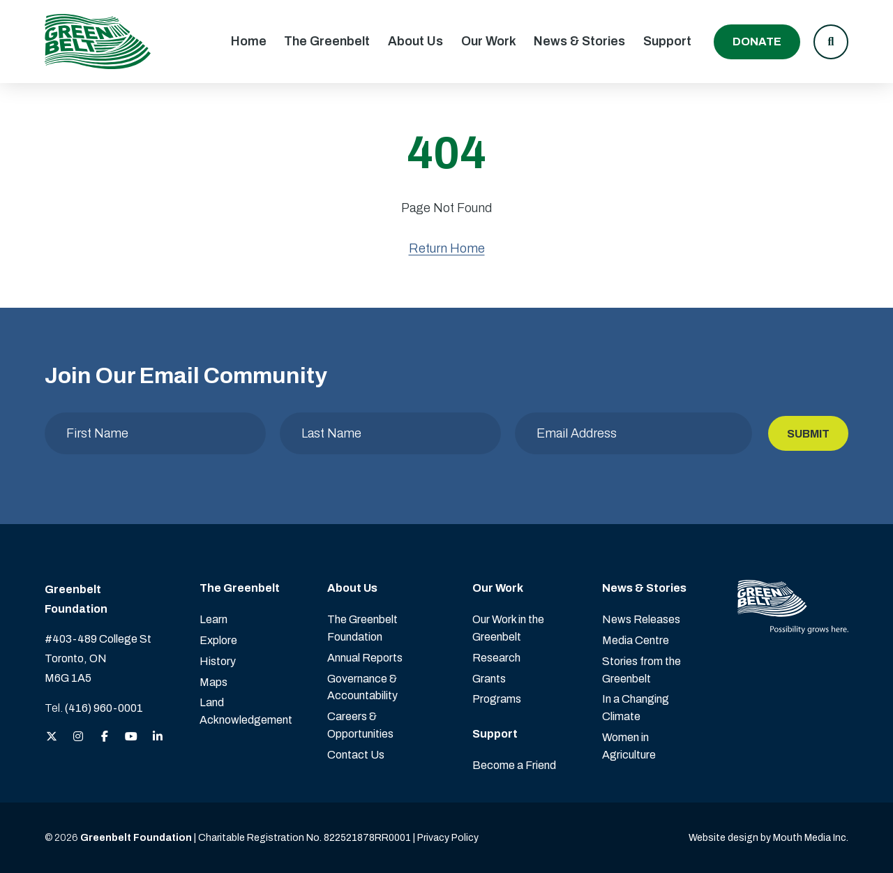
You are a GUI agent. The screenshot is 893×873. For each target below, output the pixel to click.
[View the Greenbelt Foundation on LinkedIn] (158, 737)
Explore (218, 640)
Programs (496, 699)
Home (249, 41)
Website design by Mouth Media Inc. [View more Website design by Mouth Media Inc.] (768, 838)
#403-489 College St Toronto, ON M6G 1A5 (98, 658)
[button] (830, 41)
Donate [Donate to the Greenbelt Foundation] (757, 41)
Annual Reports (365, 658)
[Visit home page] (98, 41)
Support (667, 41)
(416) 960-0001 (104, 708)
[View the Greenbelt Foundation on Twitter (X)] (52, 737)
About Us (415, 41)
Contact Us (355, 755)
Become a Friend (514, 765)
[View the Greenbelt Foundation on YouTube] (131, 737)
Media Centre (635, 640)
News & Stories (579, 41)
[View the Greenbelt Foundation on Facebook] (105, 737)
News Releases (641, 619)
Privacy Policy (448, 838)
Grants (489, 679)
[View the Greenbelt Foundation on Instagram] (78, 737)
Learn (213, 619)
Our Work (488, 41)
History (218, 661)
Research (496, 658)
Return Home (447, 248)
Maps (213, 682)
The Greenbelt (327, 41)
